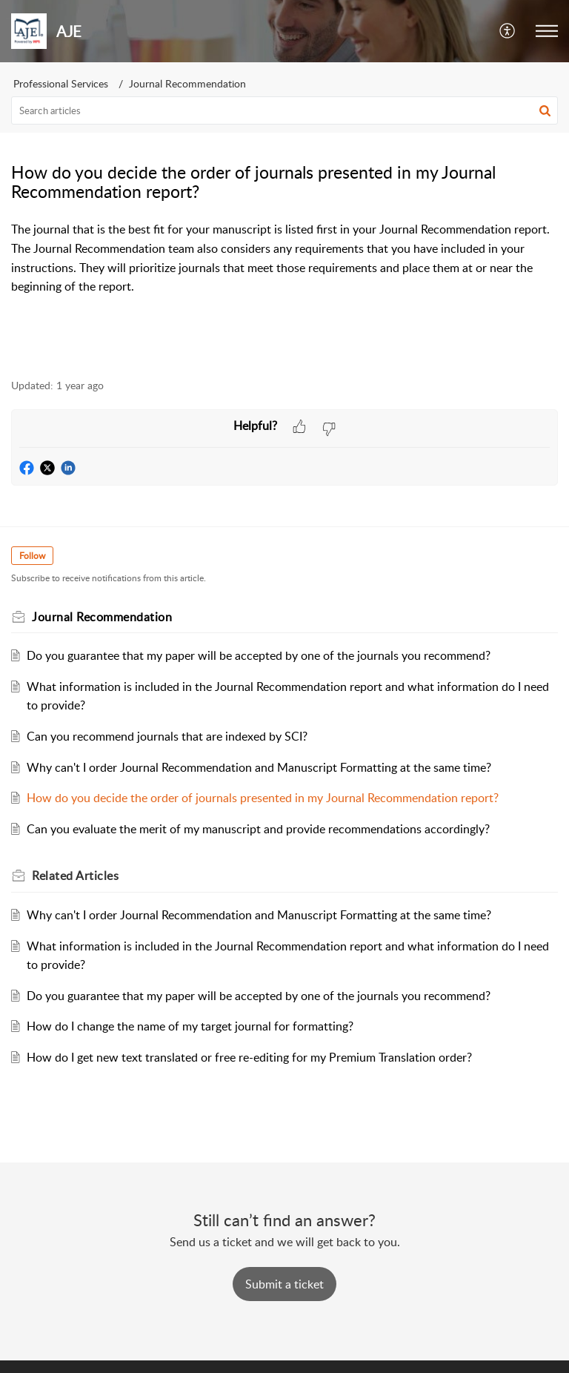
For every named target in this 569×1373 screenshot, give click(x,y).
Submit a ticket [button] (284, 1284)
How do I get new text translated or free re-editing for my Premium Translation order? (249, 1057)
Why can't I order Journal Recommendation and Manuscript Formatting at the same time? (259, 767)
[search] (284, 110)
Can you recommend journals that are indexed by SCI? (167, 736)
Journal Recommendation (187, 83)
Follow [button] (32, 555)
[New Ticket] (284, 1284)
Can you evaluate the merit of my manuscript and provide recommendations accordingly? (258, 829)
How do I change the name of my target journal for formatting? (190, 1026)
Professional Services (60, 83)
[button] (508, 31)
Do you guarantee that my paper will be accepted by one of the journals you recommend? (258, 655)
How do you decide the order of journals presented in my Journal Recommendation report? (263, 798)
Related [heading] (75, 875)
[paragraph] (284, 267)
